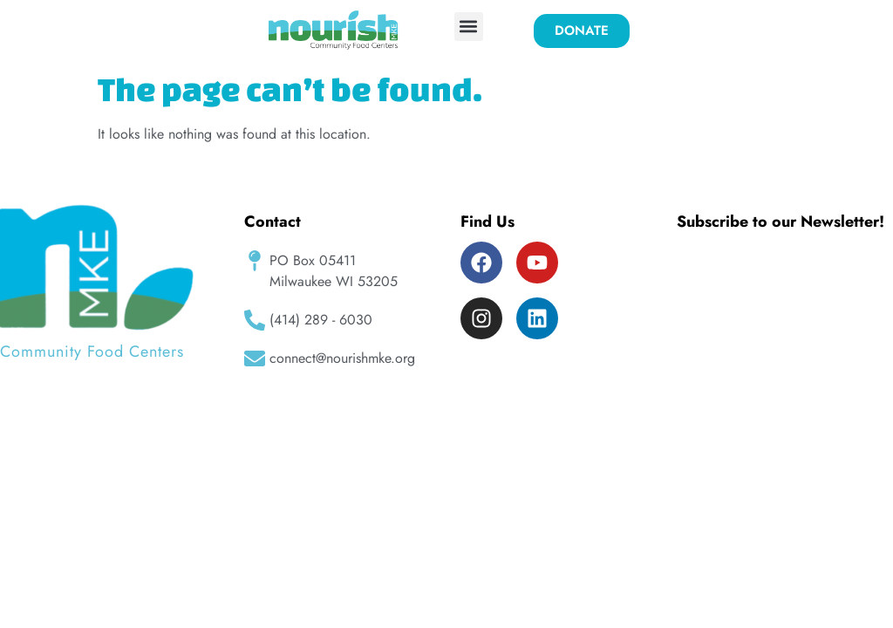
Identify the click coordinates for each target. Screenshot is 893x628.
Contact (272, 221)
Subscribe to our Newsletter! (780, 221)
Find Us (487, 221)
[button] (468, 26)
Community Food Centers (92, 351)
